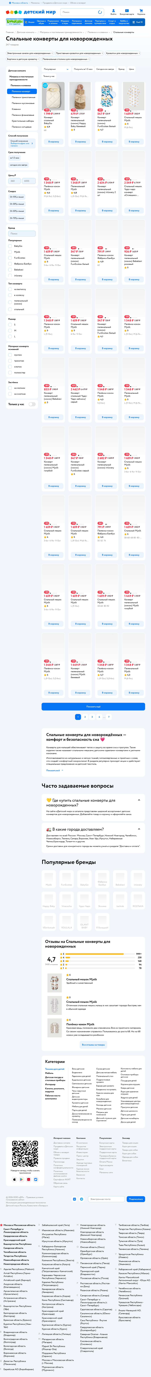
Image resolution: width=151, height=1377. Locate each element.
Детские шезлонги (129, 1111)
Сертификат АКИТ (62, 1179)
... (104, 716)
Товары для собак (130, 1150)
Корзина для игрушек (130, 1084)
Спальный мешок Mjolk (81, 979)
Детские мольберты (130, 1118)
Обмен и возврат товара (61, 1153)
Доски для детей (128, 1122)
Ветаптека (126, 1160)
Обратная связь (60, 1183)
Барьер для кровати (105, 1086)
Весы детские (78, 1069)
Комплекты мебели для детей (131, 1070)
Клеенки (16, 109)
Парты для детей (79, 1110)
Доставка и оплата (62, 1143)
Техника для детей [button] (54, 1069)
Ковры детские (127, 1088)
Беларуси (43, 1205)
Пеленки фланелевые (23, 115)
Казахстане (32, 1205)
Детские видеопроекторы (80, 1098)
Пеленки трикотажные (23, 97)
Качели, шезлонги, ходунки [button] (54, 1090)
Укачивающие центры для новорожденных (131, 1102)
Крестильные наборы (23, 120)
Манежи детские (103, 1109)
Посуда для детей (129, 1081)
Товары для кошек (130, 1143)
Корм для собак (129, 1153)
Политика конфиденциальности (63, 1166)
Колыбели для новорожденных (103, 1100)
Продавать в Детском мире (63, 1147)
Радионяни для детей (81, 1076)
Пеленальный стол (104, 1076)
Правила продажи (62, 1158)
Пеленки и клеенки (98, 32)
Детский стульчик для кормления (106, 1119)
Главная (10, 32)
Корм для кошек (129, 1146)
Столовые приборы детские (129, 1075)
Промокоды (59, 1162)
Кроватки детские (80, 1103)
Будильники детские (81, 1080)
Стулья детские (103, 1069)
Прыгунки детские (129, 1107)
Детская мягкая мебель (106, 1072)
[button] (137, 22)
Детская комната (25, 32)
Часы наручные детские (79, 1092)
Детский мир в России (16, 1205)
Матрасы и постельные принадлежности (61, 32)
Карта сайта (59, 1186)
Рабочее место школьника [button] (52, 1097)
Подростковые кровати (103, 1081)
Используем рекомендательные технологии (26, 1202)
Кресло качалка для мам (105, 1094)
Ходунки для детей (129, 1098)
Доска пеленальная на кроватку (82, 1115)
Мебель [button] (49, 1073)
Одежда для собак (130, 1157)
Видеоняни (77, 1072)
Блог (101, 1169)
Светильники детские (82, 1083)
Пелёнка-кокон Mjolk (80, 1024)
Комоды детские (103, 1105)
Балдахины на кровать (106, 1089)
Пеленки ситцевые (21, 126)
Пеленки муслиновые (23, 103)
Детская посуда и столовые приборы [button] (55, 1079)
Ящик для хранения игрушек (129, 1092)
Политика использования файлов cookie (60, 1173)
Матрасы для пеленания (102, 1113)
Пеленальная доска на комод (82, 1121)
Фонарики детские (80, 1087)
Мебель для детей (80, 1106)
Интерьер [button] (50, 1084)
